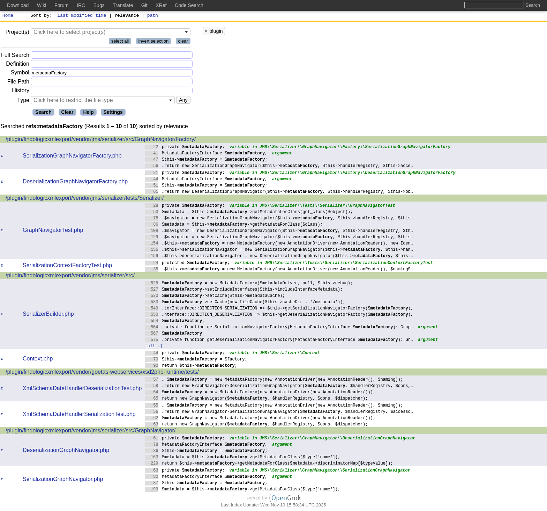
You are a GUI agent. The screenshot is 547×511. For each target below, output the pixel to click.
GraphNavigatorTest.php (53, 231)
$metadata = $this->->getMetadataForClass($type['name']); (242, 458)
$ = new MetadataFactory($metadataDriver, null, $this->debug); (249, 284)
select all (120, 42)
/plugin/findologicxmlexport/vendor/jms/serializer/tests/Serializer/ (85, 199)
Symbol (20, 74)
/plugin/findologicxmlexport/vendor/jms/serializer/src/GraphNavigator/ (90, 432)
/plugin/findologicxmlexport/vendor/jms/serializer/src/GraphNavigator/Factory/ (101, 140)
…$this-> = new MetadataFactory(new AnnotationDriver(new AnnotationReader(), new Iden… (279, 244)
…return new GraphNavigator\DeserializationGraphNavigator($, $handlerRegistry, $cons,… (279, 386)
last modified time (82, 16)
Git (144, 5)
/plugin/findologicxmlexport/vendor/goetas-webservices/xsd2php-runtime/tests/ (102, 373)
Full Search (15, 56)
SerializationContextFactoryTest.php (67, 266)
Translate (123, 5)
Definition (17, 65)
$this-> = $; (206, 160)
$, (175, 321)
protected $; (187, 264)
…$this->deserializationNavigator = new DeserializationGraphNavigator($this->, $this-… (279, 257)
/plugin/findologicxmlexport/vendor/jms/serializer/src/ (70, 276)
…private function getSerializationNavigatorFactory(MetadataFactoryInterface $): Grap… (279, 328)
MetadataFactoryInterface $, (206, 154)
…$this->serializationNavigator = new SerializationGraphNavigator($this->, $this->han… (279, 250)
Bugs (99, 5)
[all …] (154, 347)
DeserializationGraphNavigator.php (66, 451)
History (20, 91)
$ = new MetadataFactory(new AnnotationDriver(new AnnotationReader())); (260, 393)
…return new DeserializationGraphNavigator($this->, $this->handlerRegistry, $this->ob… (279, 192)
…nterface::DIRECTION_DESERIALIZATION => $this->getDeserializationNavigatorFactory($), (279, 315)
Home (7, 16)
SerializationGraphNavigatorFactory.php (72, 157)
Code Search (189, 5)
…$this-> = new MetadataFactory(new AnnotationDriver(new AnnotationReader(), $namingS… (279, 270)
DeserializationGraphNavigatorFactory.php (75, 182)
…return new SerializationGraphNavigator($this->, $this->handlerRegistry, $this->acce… (279, 166)
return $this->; (191, 366)
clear (183, 42)
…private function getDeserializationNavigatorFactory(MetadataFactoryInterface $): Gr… (279, 340)
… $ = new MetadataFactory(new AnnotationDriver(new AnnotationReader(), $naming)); (274, 380)
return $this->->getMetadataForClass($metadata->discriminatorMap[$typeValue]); (269, 464)
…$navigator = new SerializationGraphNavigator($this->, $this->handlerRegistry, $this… (279, 219)
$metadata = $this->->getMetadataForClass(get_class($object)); (249, 213)
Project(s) (17, 33)
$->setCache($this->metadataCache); (215, 296)
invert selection (153, 42)
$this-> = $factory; (196, 360)
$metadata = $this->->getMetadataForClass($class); (234, 225)
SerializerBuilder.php (48, 315)
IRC (81, 5)
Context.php (38, 360)
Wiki (41, 5)
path (152, 16)
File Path (18, 83)
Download (18, 5)
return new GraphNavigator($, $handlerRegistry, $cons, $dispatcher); (256, 399)
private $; (185, 148)
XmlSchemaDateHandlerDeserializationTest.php (82, 389)
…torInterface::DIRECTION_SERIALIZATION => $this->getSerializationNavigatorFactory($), (279, 309)
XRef (161, 5)
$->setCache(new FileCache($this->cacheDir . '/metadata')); (245, 303)
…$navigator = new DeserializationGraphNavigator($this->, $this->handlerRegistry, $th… (279, 231)
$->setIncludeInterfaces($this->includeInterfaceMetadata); (244, 290)
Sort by (40, 16)
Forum (61, 5)
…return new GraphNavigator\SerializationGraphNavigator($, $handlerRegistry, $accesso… (279, 412)
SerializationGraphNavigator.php (63, 480)
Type (23, 101)
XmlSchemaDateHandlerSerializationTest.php (79, 415)
